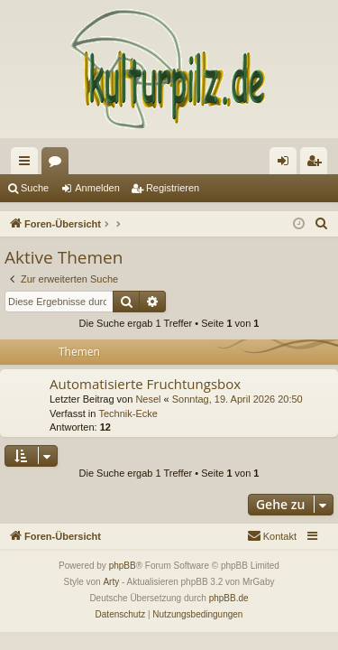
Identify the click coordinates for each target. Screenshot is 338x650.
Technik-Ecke (127, 413)
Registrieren (172, 187)
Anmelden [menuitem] (287, 164)
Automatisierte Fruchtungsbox (145, 384)
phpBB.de (229, 598)
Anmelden (97, 187)
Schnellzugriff (28, 164)
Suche (35, 187)
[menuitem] (322, 224)
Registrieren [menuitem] (317, 164)
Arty (111, 582)
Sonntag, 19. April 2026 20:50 (237, 399)
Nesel (147, 399)
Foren (59, 164)
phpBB (122, 566)
